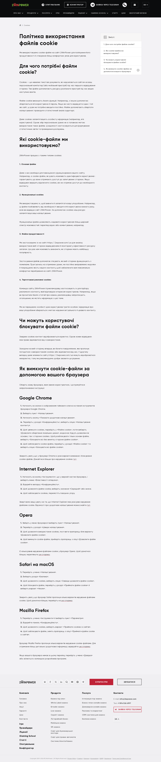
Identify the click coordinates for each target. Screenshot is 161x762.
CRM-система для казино (93, 715)
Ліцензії (82, 14)
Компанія (24, 693)
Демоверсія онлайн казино (94, 707)
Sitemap (86, 758)
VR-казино (55, 727)
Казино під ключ (58, 699)
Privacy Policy (72, 758)
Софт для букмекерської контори (62, 732)
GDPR (101, 758)
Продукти (34, 14)
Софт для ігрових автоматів (63, 737)
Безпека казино (89, 719)
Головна (23, 699)
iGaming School (99, 14)
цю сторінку (44, 554)
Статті (114, 14)
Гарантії (23, 711)
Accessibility (94, 758)
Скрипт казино (57, 715)
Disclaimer (107, 758)
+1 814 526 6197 (124, 703)
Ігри (58, 14)
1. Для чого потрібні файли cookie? (119, 44)
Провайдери (69, 14)
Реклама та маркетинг (92, 711)
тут (74, 459)
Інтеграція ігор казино (92, 699)
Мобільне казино (58, 723)
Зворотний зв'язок (136, 14)
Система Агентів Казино (62, 741)
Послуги (48, 14)
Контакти (23, 719)
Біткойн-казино (57, 707)
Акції (21, 707)
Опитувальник (26, 744)
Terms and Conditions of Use (121, 758)
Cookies (79, 758)
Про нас (20, 14)
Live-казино (56, 711)
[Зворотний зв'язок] (102, 5)
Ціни (122, 14)
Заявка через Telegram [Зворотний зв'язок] (127, 709)
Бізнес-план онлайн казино (94, 703)
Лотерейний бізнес (59, 719)
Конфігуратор (72, 5)
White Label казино (59, 703)
